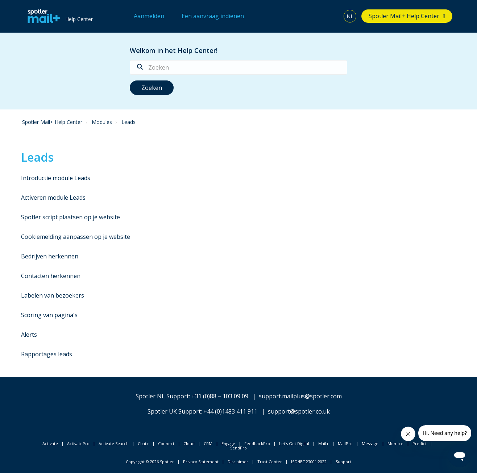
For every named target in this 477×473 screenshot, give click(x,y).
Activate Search (114, 443)
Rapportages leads (46, 354)
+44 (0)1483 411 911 (230, 411)
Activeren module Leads (53, 198)
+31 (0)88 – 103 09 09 (219, 396)
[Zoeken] (238, 67)
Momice (395, 443)
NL (350, 16)
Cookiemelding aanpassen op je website (75, 237)
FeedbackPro (257, 443)
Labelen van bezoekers (52, 295)
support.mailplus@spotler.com (300, 396)
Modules (102, 122)
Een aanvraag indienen (213, 16)
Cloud (189, 443)
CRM (208, 443)
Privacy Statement (201, 461)
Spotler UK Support (174, 411)
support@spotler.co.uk (299, 411)
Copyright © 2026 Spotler (150, 461)
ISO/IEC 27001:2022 (309, 461)
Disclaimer (238, 461)
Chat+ (143, 443)
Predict (419, 443)
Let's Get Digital (294, 443)
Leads (128, 122)
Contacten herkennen (50, 276)
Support (343, 461)
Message (370, 443)
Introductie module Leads (55, 178)
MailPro (345, 443)
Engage (228, 443)
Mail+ (323, 443)
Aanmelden (149, 16)
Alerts (29, 335)
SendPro (238, 448)
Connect (166, 443)
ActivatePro (78, 443)
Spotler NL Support (162, 396)
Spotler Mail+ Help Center (404, 16)
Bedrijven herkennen (49, 256)
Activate (50, 443)
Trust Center (269, 461)
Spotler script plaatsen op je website (70, 217)
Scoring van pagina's (49, 315)
